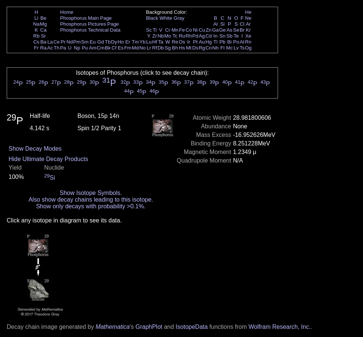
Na (36, 24)
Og (248, 48)
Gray (179, 18)
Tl (216, 42)
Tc (175, 36)
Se (236, 30)
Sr (43, 36)
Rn (248, 42)
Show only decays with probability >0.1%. (91, 206)
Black (152, 18)
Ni (195, 30)
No (142, 48)
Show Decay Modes (35, 148)
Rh (189, 36)
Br (242, 30)
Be (43, 18)
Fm (127, 48)
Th (57, 48)
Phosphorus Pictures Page (89, 24)
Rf (154, 48)
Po (236, 42)
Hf (154, 42)
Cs (36, 42)
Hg (208, 42)
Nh (215, 48)
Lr (149, 48)
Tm (135, 42)
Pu (85, 48)
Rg (202, 48)
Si (222, 24)
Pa (63, 48)
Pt (195, 42)
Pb (222, 42)
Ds (195, 48)
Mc (229, 48)
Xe (248, 36)
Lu (149, 42)
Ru (182, 36)
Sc (149, 30)
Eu (92, 42)
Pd (195, 36)
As (230, 30)
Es (121, 48)
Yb (142, 42)
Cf (113, 48)
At (242, 42)
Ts (242, 48)
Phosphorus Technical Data (90, 30)
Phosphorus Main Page (86, 18)
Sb (230, 36)
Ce (56, 42)
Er (127, 42)
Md (135, 48)
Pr (63, 42)
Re (175, 42)
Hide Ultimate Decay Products (48, 159)
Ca (43, 30)
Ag (202, 36)
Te (236, 36)
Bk (108, 48)
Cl (242, 24)
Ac (50, 48)
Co (189, 30)
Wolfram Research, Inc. (280, 327)
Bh (175, 48)
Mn (175, 30)
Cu (202, 30)
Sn (222, 36)
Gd (100, 42)
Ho (120, 42)
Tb (108, 42)
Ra (43, 48)
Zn (209, 30)
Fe (182, 30)
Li (36, 18)
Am (93, 48)
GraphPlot (148, 327)
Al (215, 24)
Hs (182, 48)
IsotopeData (192, 327)
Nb (161, 36)
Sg (168, 48)
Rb (36, 36)
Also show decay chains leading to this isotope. (90, 199)
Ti (155, 30)
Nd (70, 42)
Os (182, 42)
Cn (208, 48)
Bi (229, 42)
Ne (248, 18)
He (248, 12)
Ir (188, 42)
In (216, 36)
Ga (215, 30)
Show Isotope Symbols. (91, 193)
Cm (101, 48)
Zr (154, 36)
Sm (85, 42)
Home (66, 12)
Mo (167, 36)
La (50, 42)
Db (161, 48)
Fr (36, 48)
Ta (160, 42)
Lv (236, 48)
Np (77, 48)
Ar (248, 24)
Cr (167, 30)
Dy (114, 42)
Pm (77, 42)
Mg (43, 24)
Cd (208, 36)
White (166, 18)
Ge (222, 30)
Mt (189, 48)
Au (202, 42)
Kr (248, 30)
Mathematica (112, 327)
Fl (222, 48)
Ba (43, 42)
